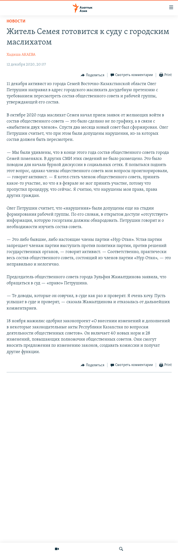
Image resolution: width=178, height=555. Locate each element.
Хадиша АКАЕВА (21, 55)
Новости (16, 21)
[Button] (92, 75)
